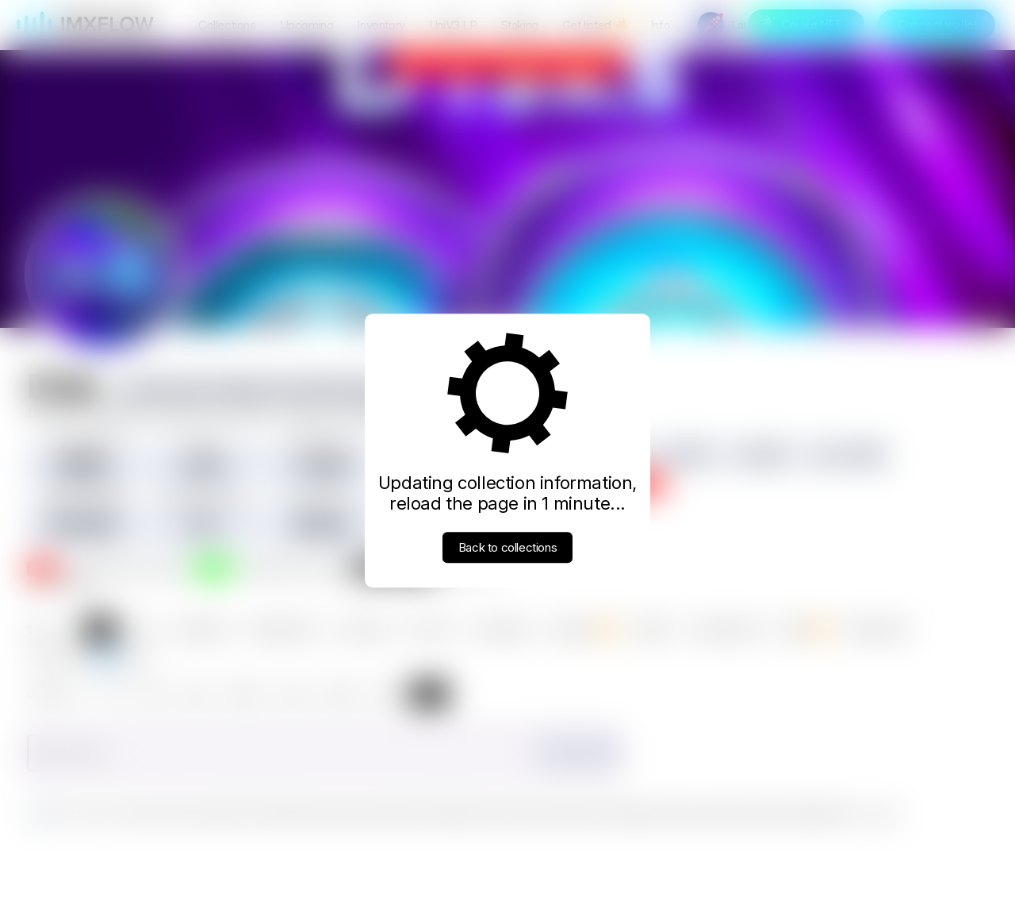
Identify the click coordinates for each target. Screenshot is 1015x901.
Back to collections (507, 547)
